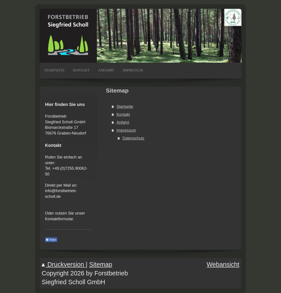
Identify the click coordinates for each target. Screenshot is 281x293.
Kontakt (123, 114)
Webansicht (223, 264)
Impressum (126, 130)
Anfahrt (123, 122)
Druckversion (64, 264)
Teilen (51, 239)
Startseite (125, 106)
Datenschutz (133, 138)
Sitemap (100, 264)
